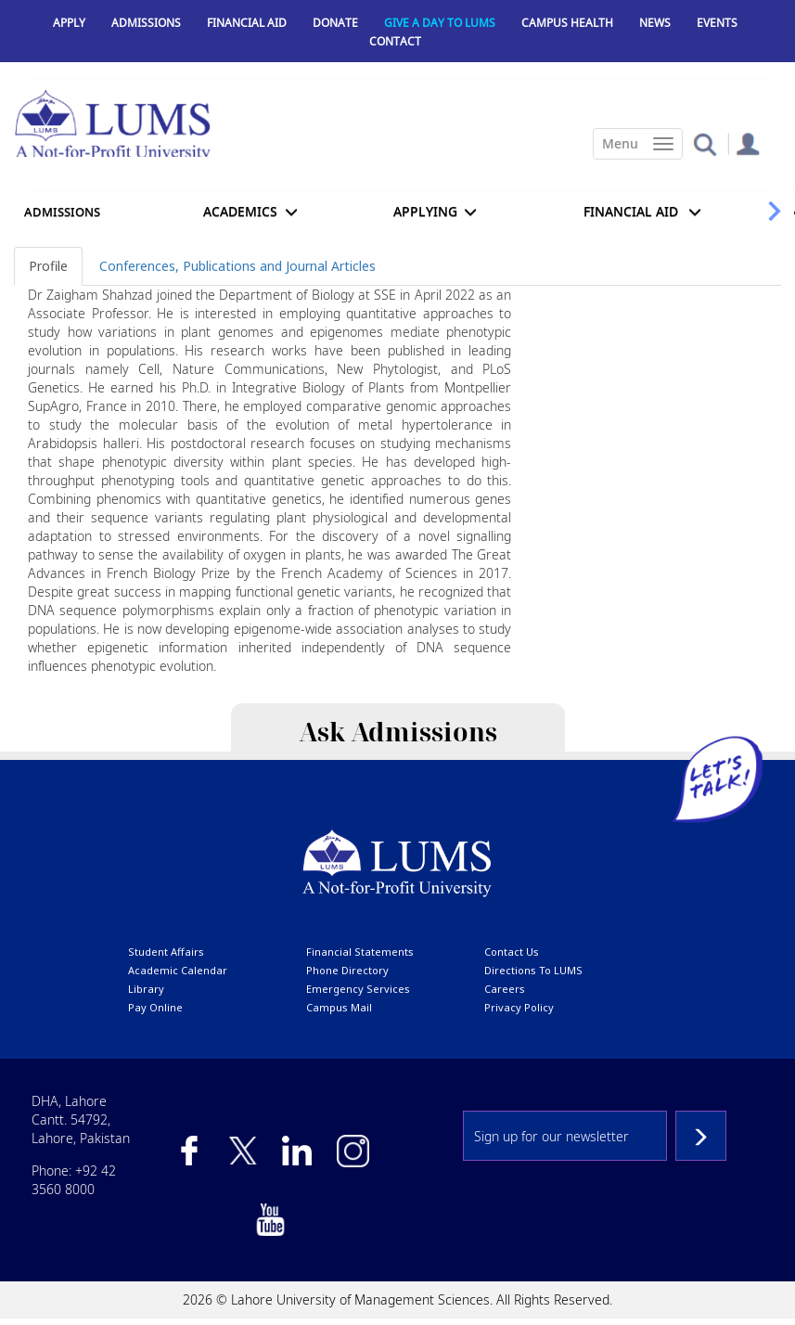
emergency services (358, 989)
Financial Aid (247, 23)
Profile (48, 266)
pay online (155, 1007)
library (146, 989)
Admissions (146, 23)
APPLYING (425, 211)
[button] (704, 143)
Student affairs (166, 951)
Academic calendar (177, 970)
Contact (395, 41)
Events (717, 23)
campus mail (339, 1007)
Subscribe (700, 1136)
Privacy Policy (519, 1007)
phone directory (347, 970)
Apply (69, 23)
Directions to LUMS (533, 970)
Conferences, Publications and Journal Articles (237, 266)
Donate (335, 23)
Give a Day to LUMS (439, 23)
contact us (511, 951)
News (655, 23)
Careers (504, 989)
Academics (240, 211)
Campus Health (567, 23)
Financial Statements (360, 951)
